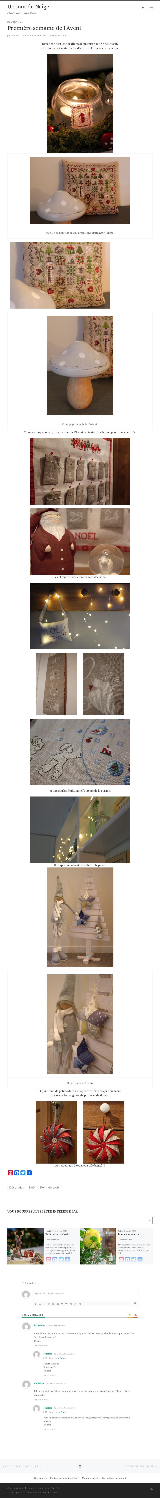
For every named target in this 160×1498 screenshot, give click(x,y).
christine (39, 1383)
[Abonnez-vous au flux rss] (151, 1489)
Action (89, 1082)
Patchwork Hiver (103, 232)
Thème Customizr (50, 1493)
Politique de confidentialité (64, 1478)
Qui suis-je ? (40, 1478)
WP (21, 1493)
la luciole (39, 1325)
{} (75, 1303)
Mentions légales (91, 1478)
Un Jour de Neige (24, 1488)
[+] (79, 1303)
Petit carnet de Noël (57, 1234)
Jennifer (15, 35)
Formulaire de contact (114, 1478)
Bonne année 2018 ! (129, 1234)
